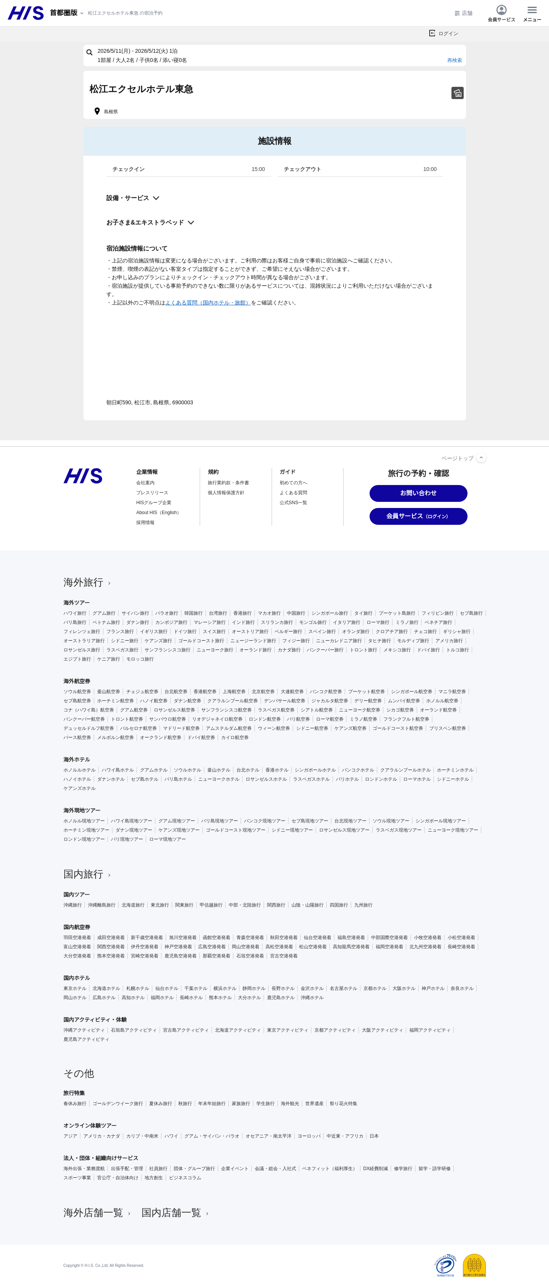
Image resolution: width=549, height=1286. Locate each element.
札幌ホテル (137, 988)
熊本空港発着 (111, 956)
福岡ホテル (162, 997)
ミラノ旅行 (407, 622)
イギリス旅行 (154, 631)
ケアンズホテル (80, 788)
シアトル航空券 (317, 710)
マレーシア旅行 (210, 622)
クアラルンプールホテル (405, 770)
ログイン (448, 33)
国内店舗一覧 (176, 1212)
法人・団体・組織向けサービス (101, 1158)
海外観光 (290, 1103)
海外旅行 (88, 582)
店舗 (463, 13)
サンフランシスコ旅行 (168, 650)
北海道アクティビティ (238, 1030)
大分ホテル (249, 997)
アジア (70, 1136)
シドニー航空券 (312, 728)
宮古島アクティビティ (186, 1030)
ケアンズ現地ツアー (179, 830)
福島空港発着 (351, 937)
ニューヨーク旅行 (215, 650)
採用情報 (145, 522)
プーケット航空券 (366, 691)
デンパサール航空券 (284, 700)
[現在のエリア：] (67, 13)
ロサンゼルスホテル (266, 779)
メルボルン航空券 (115, 737)
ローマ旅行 (378, 622)
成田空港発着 (111, 937)
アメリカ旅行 (449, 640)
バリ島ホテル (178, 779)
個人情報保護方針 (226, 492)
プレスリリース (152, 492)
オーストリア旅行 (250, 631)
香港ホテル (277, 770)
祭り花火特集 (343, 1103)
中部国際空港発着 (389, 937)
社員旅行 (158, 1168)
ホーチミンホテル (455, 770)
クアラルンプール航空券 (232, 700)
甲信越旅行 (211, 905)
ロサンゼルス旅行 (82, 650)
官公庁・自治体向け (117, 1177)
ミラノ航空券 (363, 719)
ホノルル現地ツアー (84, 821)
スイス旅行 (214, 631)
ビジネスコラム (185, 1177)
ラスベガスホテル (311, 779)
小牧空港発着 (427, 937)
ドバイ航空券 (201, 737)
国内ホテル (77, 978)
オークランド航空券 (160, 737)
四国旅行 (339, 905)
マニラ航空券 (452, 691)
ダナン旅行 (137, 622)
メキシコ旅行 (397, 650)
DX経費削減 (375, 1168)
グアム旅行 (104, 613)
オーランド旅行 (255, 650)
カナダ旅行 (289, 650)
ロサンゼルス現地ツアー (344, 830)
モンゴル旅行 (313, 622)
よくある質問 (293, 492)
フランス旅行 (120, 631)
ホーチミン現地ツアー (86, 830)
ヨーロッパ (309, 1136)
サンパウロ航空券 (167, 719)
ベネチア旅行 (438, 622)
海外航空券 (77, 681)
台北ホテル (247, 770)
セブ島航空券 (77, 700)
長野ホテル (283, 988)
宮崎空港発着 (144, 956)
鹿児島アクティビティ (86, 1039)
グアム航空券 (134, 710)
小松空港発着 (461, 937)
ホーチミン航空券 (115, 700)
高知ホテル (133, 997)
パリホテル (347, 779)
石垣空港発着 (250, 956)
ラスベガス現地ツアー (399, 830)
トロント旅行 (363, 650)
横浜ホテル (224, 988)
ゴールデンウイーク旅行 (118, 1103)
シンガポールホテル (315, 770)
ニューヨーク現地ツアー (453, 830)
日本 (374, 1136)
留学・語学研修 (435, 1168)
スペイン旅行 (322, 631)
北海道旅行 (133, 905)
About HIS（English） (158, 512)
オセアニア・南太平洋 (269, 1136)
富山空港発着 (77, 946)
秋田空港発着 (284, 937)
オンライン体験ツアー (90, 1126)
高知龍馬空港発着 (351, 946)
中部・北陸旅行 (245, 905)
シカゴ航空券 (400, 710)
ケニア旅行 (108, 659)
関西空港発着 (111, 946)
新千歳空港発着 (147, 937)
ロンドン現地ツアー (84, 839)
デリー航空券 (368, 700)
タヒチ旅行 (379, 640)
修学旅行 (403, 1168)
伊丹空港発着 (144, 946)
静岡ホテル (254, 988)
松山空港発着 (313, 946)
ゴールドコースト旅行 (201, 640)
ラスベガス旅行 (122, 650)
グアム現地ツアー (176, 821)
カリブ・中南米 (142, 1136)
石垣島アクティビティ (134, 1030)
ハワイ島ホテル (118, 770)
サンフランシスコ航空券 (226, 710)
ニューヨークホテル (218, 779)
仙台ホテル (166, 988)
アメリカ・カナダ (101, 1136)
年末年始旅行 (212, 1103)
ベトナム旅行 (106, 622)
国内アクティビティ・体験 (95, 1020)
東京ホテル (75, 988)
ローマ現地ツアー (167, 839)
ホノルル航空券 (442, 700)
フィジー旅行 (296, 640)
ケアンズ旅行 (158, 640)
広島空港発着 (212, 946)
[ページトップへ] (481, 457)
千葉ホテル (195, 988)
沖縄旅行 (73, 905)
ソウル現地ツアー (391, 821)
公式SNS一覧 (294, 502)
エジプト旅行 (77, 659)
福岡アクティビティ (430, 1030)
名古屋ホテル (343, 988)
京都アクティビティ (335, 1030)
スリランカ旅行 (277, 622)
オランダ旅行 (356, 631)
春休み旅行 (75, 1103)
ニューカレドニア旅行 (339, 640)
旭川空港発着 (183, 937)
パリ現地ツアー (127, 839)
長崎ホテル (191, 997)
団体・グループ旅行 (194, 1168)
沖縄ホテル (312, 997)
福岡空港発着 (389, 946)
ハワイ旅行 (75, 613)
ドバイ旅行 (428, 650)
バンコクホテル (358, 770)
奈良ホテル (462, 988)
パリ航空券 (298, 719)
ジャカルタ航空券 (329, 700)
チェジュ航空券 (142, 691)
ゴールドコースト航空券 (398, 728)
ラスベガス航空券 (276, 710)
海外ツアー (77, 603)
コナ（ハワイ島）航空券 (89, 710)
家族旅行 (241, 1103)
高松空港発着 (279, 946)
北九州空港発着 (425, 946)
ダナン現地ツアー (134, 830)
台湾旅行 (218, 613)
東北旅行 (160, 905)
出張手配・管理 (127, 1168)
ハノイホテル (77, 779)
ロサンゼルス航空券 (174, 710)
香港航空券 (205, 691)
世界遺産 (314, 1103)
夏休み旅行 (160, 1103)
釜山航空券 (108, 691)
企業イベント (235, 1168)
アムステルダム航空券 (229, 728)
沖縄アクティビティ (84, 1030)
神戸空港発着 (178, 946)
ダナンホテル (111, 779)
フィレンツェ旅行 (82, 631)
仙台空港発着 (317, 937)
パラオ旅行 (166, 613)
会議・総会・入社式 (275, 1168)
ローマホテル (417, 779)
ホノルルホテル (80, 770)
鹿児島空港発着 (181, 956)
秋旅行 (185, 1103)
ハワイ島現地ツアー (131, 821)
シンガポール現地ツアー (440, 821)
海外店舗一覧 (98, 1212)
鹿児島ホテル (281, 997)
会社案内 (145, 482)
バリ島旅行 (75, 622)
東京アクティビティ (287, 1030)
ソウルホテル (187, 770)
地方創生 (154, 1177)
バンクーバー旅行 (325, 650)
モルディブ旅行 (413, 640)
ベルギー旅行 (288, 631)
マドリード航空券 (181, 728)
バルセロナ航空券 (138, 728)
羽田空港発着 (77, 937)
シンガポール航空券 (411, 691)
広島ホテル (104, 997)
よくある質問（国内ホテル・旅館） (208, 303)
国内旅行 (88, 874)
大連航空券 (292, 691)
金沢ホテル (312, 988)
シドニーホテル (453, 779)
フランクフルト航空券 (406, 719)
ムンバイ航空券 (404, 700)
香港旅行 (242, 613)
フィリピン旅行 (438, 613)
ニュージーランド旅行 (253, 640)
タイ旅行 (363, 613)
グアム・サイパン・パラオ (211, 1136)
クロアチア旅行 (392, 631)
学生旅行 (265, 1103)
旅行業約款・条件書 (228, 482)
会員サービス (501, 13)
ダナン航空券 (187, 700)
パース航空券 (77, 737)
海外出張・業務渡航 (84, 1168)
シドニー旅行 (124, 640)
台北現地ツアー (350, 821)
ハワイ (171, 1136)
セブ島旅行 (471, 613)
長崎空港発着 (461, 946)
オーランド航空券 (438, 710)
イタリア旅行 (346, 622)
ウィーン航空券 (274, 728)
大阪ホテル (404, 988)
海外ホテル (77, 760)
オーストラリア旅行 (84, 640)
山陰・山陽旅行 (308, 905)
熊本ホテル (220, 997)
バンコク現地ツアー (264, 821)
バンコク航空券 (326, 691)
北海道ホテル (106, 988)
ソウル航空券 (77, 691)
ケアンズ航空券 (350, 728)
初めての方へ (293, 482)
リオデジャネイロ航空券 (217, 719)
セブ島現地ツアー (310, 821)
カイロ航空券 (235, 737)
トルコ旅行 (457, 650)
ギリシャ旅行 (457, 631)
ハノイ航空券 (154, 700)
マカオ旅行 (269, 613)
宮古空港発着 (284, 956)
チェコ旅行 (425, 631)
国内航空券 (77, 927)
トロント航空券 (127, 719)
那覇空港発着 (216, 956)
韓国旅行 (193, 613)
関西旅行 (276, 905)
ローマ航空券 (330, 719)
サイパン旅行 (135, 613)
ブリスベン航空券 (447, 728)
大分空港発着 (77, 956)
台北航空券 (176, 691)
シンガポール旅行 (329, 613)
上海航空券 (234, 691)
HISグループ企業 (153, 502)
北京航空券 (263, 691)
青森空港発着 (250, 937)
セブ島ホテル (144, 779)
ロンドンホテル (381, 779)
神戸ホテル (433, 988)
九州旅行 (363, 905)
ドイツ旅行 (185, 631)
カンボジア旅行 (171, 622)
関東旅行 (184, 905)
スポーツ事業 (77, 1177)
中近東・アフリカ (345, 1136)
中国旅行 (296, 613)
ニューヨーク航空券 (359, 710)
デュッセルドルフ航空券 (89, 728)
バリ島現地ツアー (219, 821)
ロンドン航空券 (265, 719)
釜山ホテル (218, 770)
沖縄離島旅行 (102, 905)
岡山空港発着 (245, 946)
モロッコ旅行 (140, 659)
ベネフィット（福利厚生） (329, 1168)
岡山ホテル (75, 997)
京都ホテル (374, 988)
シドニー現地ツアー (292, 830)
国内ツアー (77, 895)
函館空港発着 (216, 937)
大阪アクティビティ (382, 1030)
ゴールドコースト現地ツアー (236, 830)
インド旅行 (243, 622)
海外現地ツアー (82, 810)
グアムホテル (154, 770)
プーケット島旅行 (397, 613)
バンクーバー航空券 (84, 719)
